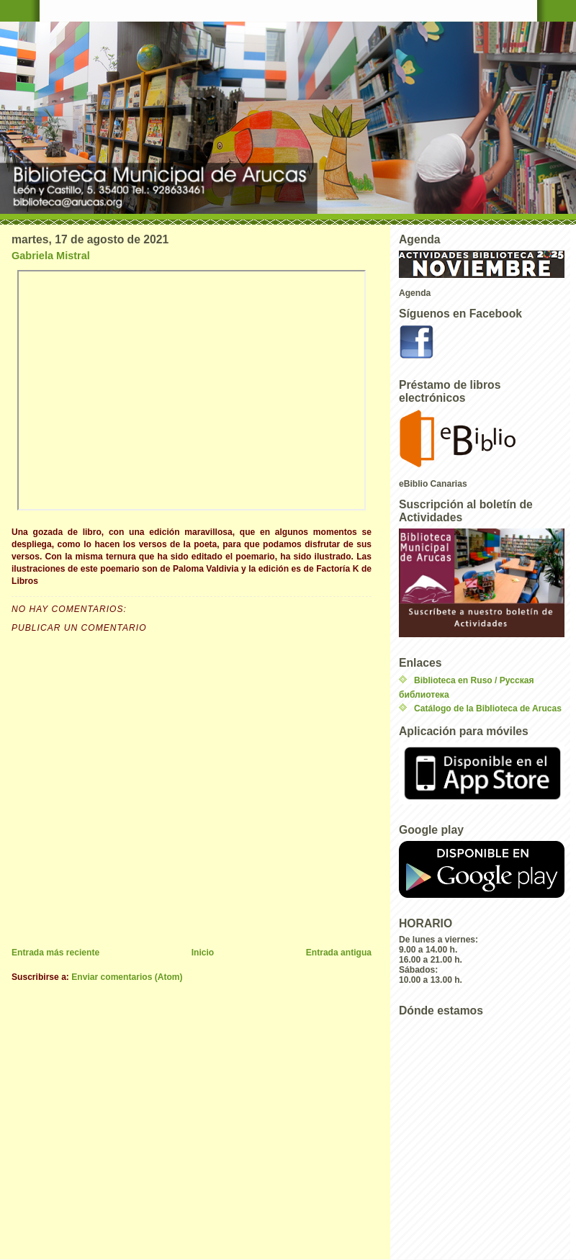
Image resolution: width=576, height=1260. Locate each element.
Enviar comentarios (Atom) (126, 977)
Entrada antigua (339, 953)
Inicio (203, 953)
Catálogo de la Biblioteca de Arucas (488, 708)
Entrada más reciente (55, 953)
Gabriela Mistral (51, 255)
